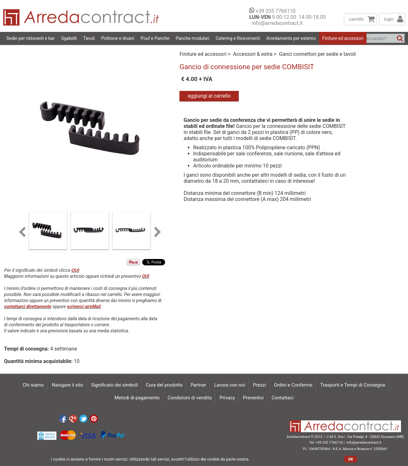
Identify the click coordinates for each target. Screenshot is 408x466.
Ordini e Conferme (293, 385)
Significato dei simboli (114, 385)
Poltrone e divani (118, 38)
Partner (198, 385)
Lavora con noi (229, 385)
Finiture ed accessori (342, 38)
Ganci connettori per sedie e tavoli (317, 54)
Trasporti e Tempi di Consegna (352, 385)
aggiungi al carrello (209, 96)
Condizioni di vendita (190, 398)
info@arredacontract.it (276, 23)
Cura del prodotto (164, 385)
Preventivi (253, 398)
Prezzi (259, 385)
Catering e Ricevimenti (237, 38)
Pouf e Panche (155, 38)
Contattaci (283, 398)
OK (350, 459)
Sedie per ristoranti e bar (30, 38)
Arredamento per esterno (291, 38)
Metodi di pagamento (137, 398)
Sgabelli (69, 38)
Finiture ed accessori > (205, 54)
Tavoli (89, 38)
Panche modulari (192, 38)
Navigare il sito (67, 385)
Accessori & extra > (255, 54)
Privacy (227, 398)
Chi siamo (33, 385)
